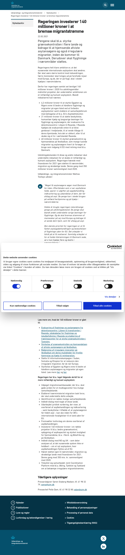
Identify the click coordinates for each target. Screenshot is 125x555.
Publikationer (22, 507)
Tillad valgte (62, 305)
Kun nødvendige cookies (22, 305)
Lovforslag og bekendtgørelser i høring (34, 518)
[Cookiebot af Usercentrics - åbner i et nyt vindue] (109, 247)
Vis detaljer (110, 297)
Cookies (70, 518)
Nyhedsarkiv (18, 23)
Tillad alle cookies (102, 305)
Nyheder (20, 502)
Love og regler (23, 513)
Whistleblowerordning (77, 502)
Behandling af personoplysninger (82, 507)
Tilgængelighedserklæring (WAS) (82, 523)
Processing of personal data (80, 513)
